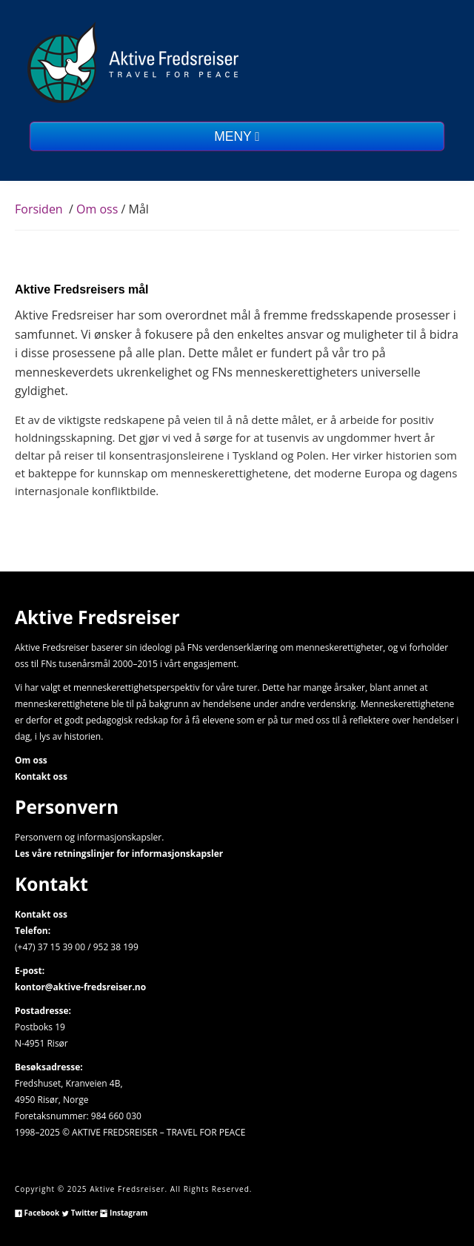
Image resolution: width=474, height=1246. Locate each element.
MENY (237, 136)
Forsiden (39, 209)
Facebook (37, 1212)
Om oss (98, 209)
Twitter (79, 1212)
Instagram (123, 1212)
